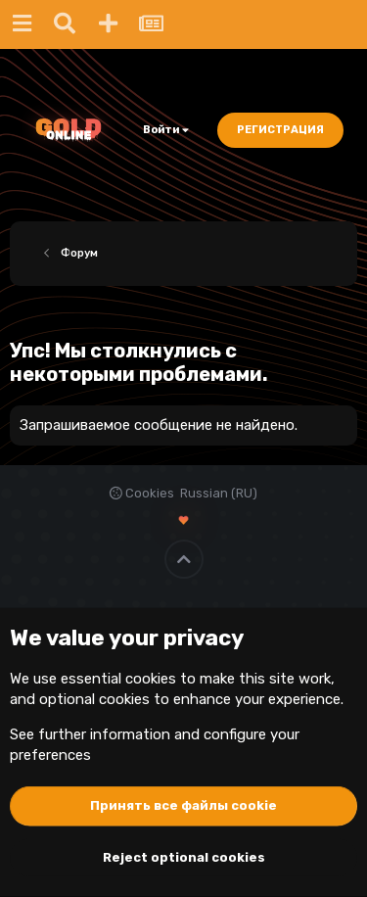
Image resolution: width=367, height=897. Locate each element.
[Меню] (21, 24)
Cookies (142, 493)
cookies (150, 678)
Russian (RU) (218, 493)
